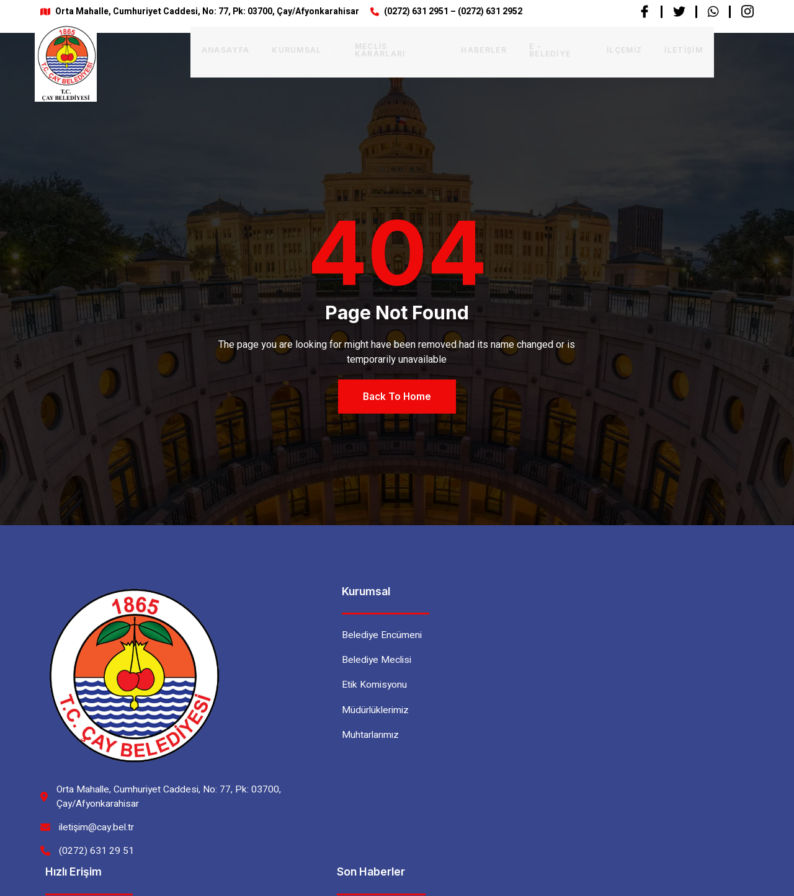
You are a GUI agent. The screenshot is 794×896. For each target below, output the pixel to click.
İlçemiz (589, 48)
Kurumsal (263, 48)
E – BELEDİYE (521, 48)
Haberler (448, 48)
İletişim (649, 48)
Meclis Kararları (359, 48)
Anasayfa (188, 48)
